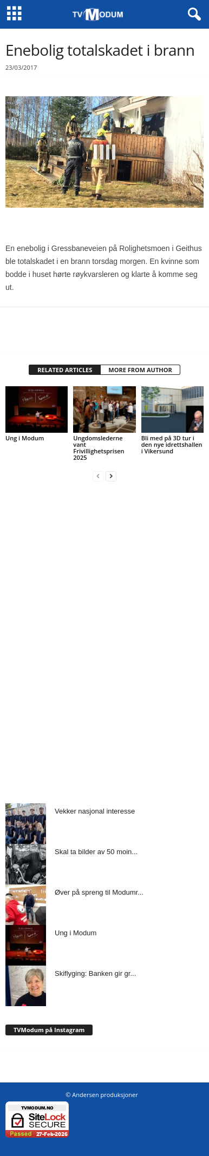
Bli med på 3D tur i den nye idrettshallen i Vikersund (172, 444)
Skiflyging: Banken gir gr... (95, 973)
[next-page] (111, 475)
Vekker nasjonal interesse (95, 811)
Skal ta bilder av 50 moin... (96, 852)
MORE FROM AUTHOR (140, 370)
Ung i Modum (24, 438)
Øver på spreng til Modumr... (99, 892)
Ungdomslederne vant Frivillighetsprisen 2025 (98, 447)
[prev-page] (98, 475)
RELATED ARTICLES (64, 370)
